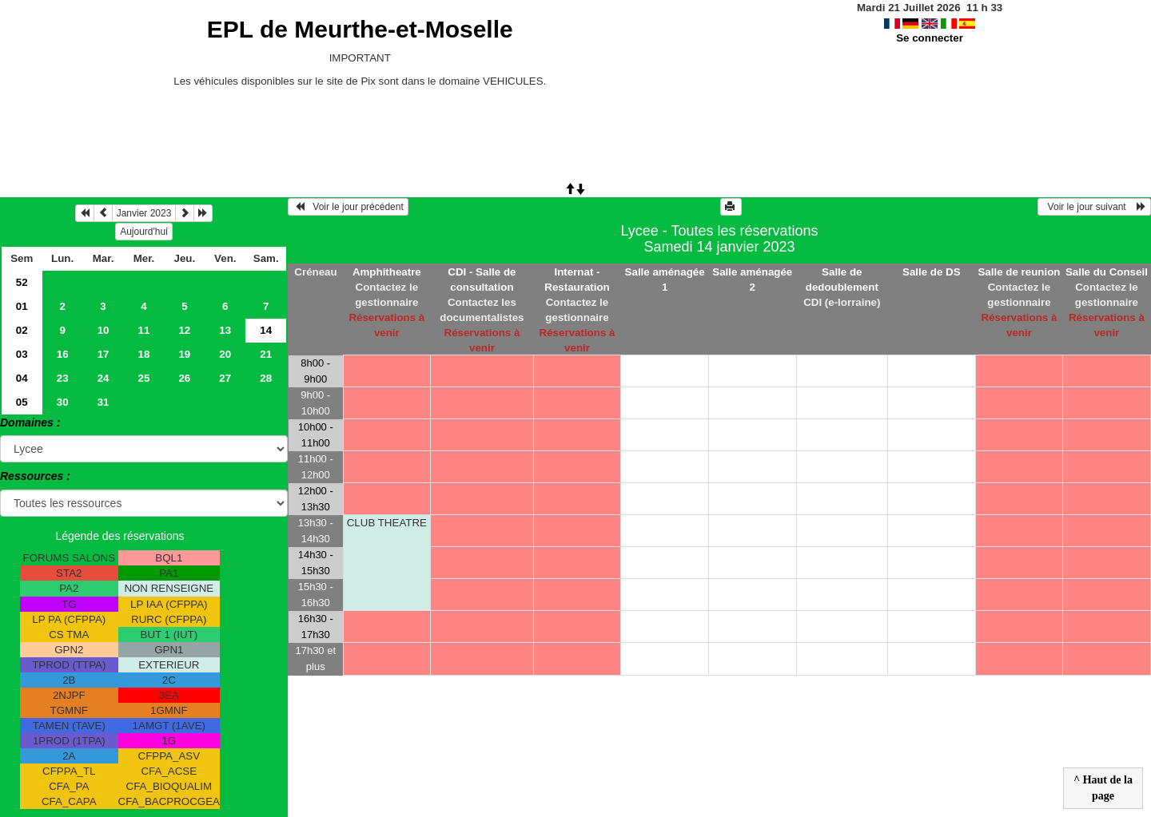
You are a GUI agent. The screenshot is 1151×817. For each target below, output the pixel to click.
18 (144, 354)
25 (144, 378)
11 (144, 330)
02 (22, 330)
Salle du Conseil (1106, 272)
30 (63, 402)
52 (22, 282)
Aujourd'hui (144, 231)
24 (104, 378)
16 (63, 354)
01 (22, 306)
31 (104, 402)
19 (184, 354)
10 (104, 330)
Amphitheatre (386, 272)
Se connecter (929, 38)
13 (225, 330)
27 (225, 378)
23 (63, 378)
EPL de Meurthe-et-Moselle (360, 29)
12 (184, 330)
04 (22, 378)
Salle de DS (931, 272)
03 (22, 354)
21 (266, 354)
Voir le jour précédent (348, 206)
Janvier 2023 (144, 213)
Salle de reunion (1019, 272)
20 (225, 354)
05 (22, 402)
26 (184, 378)
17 (104, 354)
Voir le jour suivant (1094, 206)
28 (266, 378)
